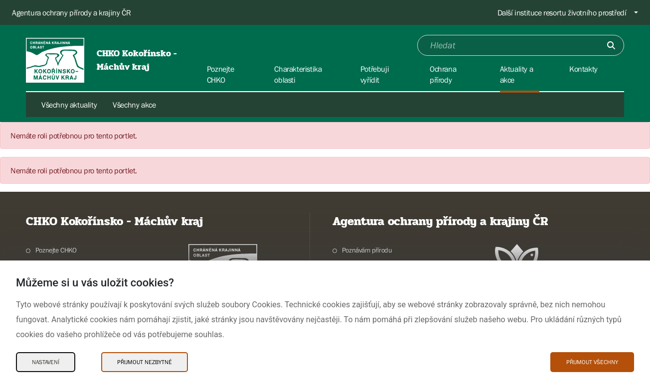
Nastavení (45, 362)
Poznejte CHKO (56, 250)
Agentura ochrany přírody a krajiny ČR (71, 12)
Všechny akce (134, 104)
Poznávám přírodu (367, 250)
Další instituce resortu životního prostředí (562, 12)
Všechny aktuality (69, 104)
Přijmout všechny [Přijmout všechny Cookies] (592, 362)
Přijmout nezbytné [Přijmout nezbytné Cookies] (144, 362)
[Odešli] (611, 45)
